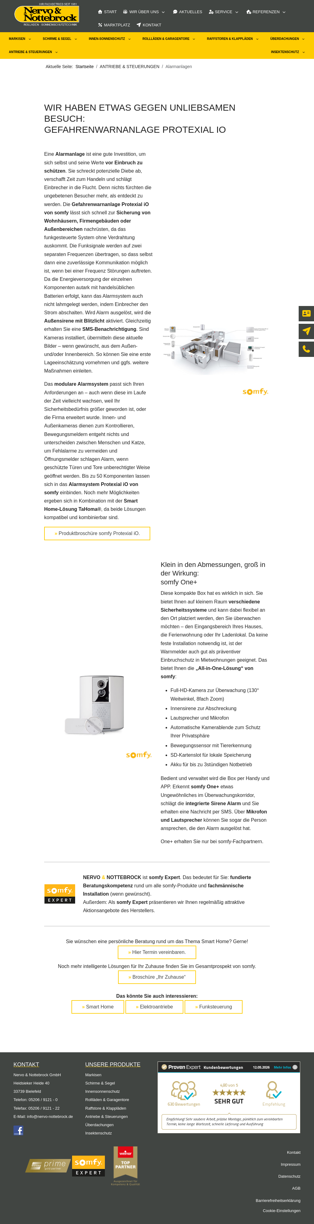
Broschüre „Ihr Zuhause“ (157, 977)
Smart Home (97, 1006)
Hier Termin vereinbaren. (157, 952)
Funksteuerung (213, 1006)
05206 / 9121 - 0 (43, 1099)
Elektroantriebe (154, 1006)
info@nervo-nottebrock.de (50, 1116)
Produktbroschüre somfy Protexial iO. (97, 533)
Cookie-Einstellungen (282, 1210)
